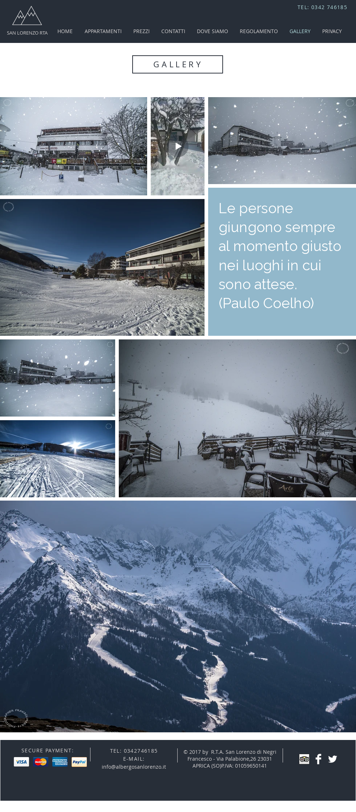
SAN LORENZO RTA (27, 32)
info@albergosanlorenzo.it (134, 766)
